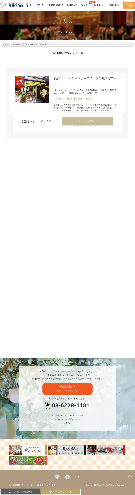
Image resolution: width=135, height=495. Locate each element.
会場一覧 (40, 5)
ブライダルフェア (16, 44)
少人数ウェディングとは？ (77, 5)
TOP (4, 44)
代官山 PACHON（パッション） (36, 44)
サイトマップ (27, 485)
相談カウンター (115, 5)
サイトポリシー (53, 485)
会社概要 (39, 485)
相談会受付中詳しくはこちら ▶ (67, 388)
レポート (102, 5)
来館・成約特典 (57, 5)
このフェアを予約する (87, 121)
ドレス (93, 5)
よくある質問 (14, 485)
